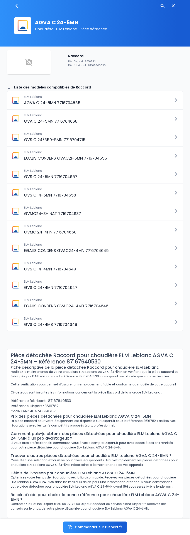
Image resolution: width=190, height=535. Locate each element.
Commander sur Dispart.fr (95, 527)
